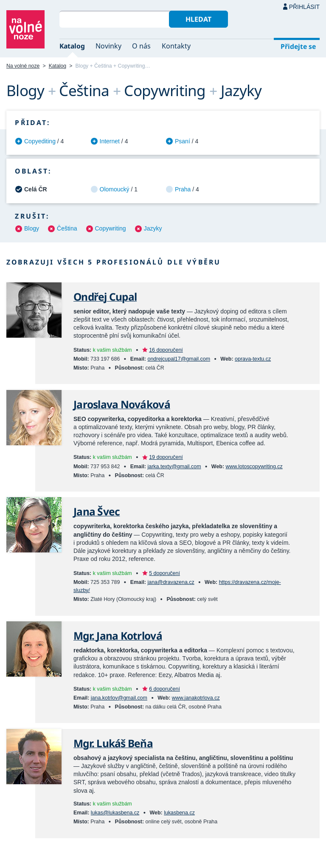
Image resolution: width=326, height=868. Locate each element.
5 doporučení (164, 573)
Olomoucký (114, 189)
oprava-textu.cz (253, 359)
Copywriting (110, 228)
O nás (141, 46)
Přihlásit (304, 6)
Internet (110, 141)
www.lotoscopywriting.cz (254, 467)
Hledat (198, 19)
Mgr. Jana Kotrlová (117, 636)
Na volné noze (22, 66)
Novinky (108, 46)
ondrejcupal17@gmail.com (178, 359)
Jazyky (153, 228)
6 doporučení (164, 689)
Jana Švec (96, 511)
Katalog (72, 46)
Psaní (182, 141)
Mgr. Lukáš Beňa (113, 743)
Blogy (31, 228)
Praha (183, 189)
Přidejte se (298, 46)
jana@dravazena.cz (170, 582)
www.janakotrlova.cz (196, 698)
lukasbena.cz (179, 813)
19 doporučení (166, 457)
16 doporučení (166, 350)
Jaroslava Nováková (121, 404)
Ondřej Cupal (105, 297)
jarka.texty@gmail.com (174, 467)
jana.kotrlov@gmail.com (119, 698)
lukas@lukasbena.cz (115, 813)
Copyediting (40, 141)
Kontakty (176, 46)
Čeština (67, 228)
